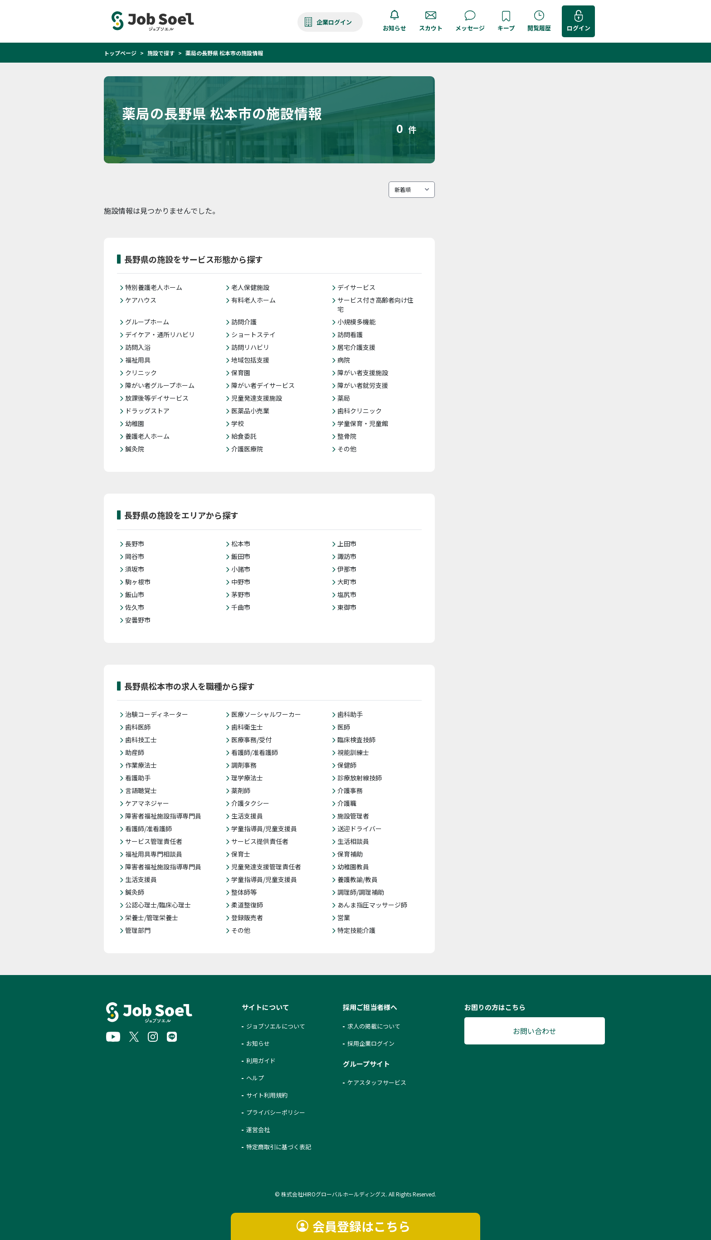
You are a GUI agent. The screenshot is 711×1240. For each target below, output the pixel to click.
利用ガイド (261, 1060)
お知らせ (394, 28)
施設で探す (161, 53)
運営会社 (258, 1129)
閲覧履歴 (539, 28)
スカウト (431, 28)
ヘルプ (255, 1077)
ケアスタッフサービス (376, 1082)
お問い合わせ (534, 1030)
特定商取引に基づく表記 (278, 1146)
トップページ (120, 53)
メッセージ (470, 28)
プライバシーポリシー (275, 1112)
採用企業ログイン (370, 1043)
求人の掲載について (373, 1026)
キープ (506, 28)
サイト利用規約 (266, 1095)
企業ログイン (334, 22)
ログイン (578, 28)
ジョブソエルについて (275, 1026)
